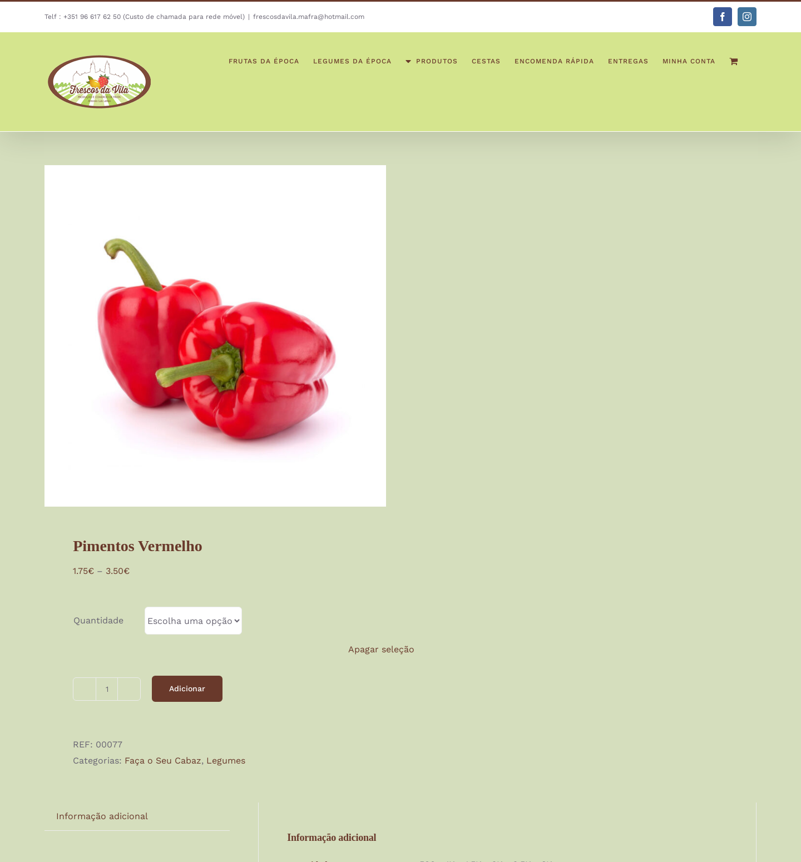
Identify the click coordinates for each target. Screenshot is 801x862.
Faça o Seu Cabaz (163, 760)
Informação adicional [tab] (102, 816)
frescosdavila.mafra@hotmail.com (308, 17)
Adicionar (187, 688)
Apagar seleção (381, 649)
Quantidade (98, 620)
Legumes (225, 760)
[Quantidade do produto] (107, 689)
